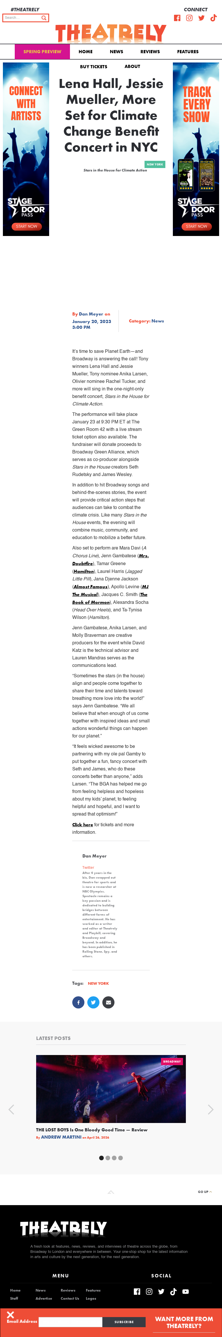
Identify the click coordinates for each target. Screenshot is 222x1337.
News (116, 52)
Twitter (88, 867)
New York (155, 164)
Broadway (172, 1061)
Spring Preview (42, 52)
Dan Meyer (91, 314)
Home (85, 52)
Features (188, 52)
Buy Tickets (93, 67)
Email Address (23, 1321)
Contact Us (70, 1298)
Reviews (150, 52)
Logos (91, 1298)
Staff (14, 1298)
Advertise (44, 1298)
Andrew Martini (61, 1137)
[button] (133, 66)
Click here (82, 825)
